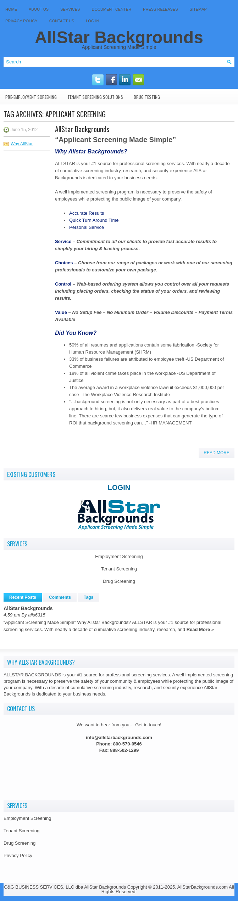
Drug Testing (147, 97)
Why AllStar (22, 143)
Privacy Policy (21, 21)
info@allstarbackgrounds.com (119, 737)
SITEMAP (198, 9)
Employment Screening (119, 556)
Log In (92, 21)
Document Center (111, 9)
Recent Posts (22, 597)
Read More (216, 452)
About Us (39, 9)
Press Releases (160, 9)
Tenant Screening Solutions (95, 97)
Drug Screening (119, 581)
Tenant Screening (119, 568)
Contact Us (61, 21)
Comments (60, 597)
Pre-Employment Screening (31, 97)
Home (11, 9)
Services (70, 9)
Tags (88, 597)
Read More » (200, 629)
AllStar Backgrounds (119, 37)
